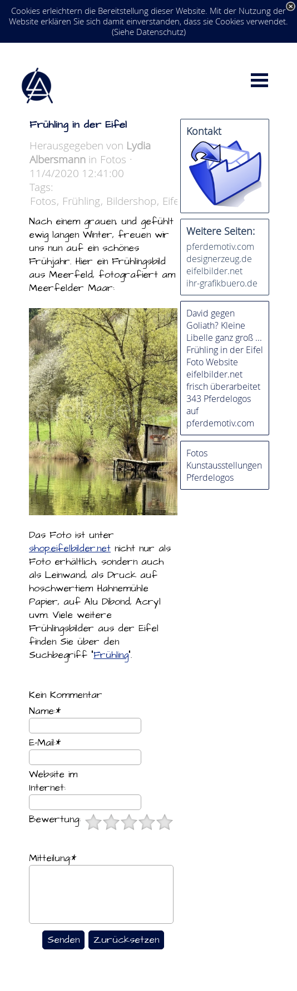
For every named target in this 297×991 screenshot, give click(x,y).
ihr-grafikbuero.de (222, 283)
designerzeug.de (219, 259)
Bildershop (131, 201)
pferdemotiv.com (220, 246)
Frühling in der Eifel (224, 350)
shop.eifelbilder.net (70, 548)
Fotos (43, 201)
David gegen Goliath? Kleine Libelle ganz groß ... (224, 325)
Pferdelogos (210, 477)
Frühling (81, 201)
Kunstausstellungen (224, 465)
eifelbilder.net (214, 271)
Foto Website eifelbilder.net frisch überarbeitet (223, 374)
